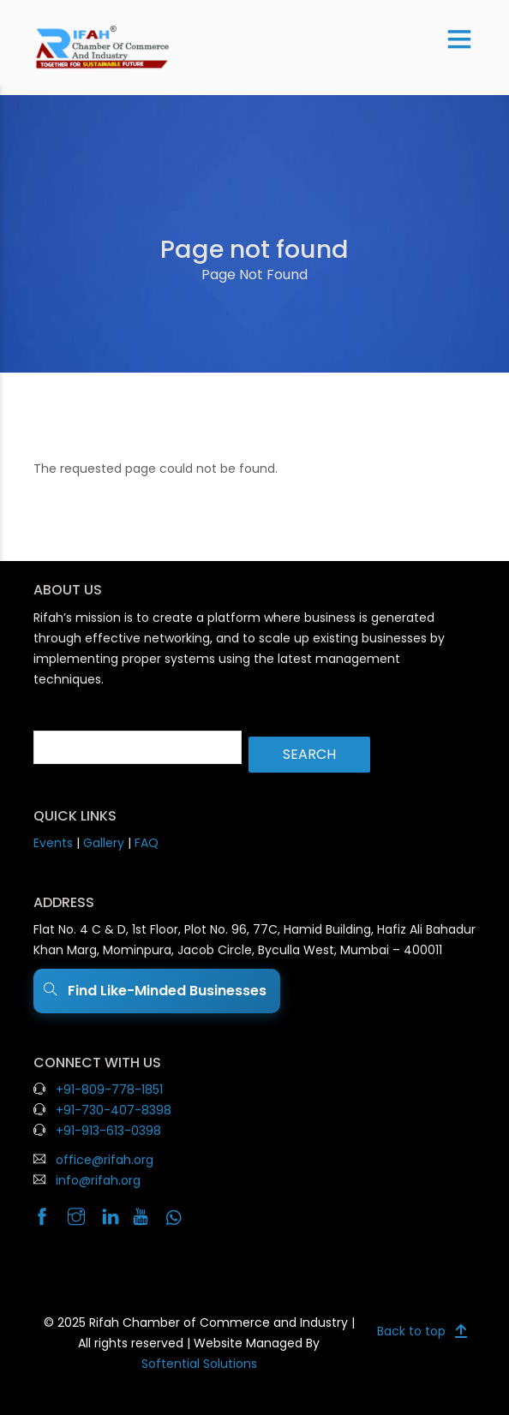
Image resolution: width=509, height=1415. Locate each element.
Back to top (411, 1331)
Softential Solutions (199, 1363)
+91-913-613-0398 (108, 1130)
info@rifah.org (98, 1180)
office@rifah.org (104, 1159)
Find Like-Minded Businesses (157, 991)
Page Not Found (254, 274)
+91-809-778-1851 (109, 1089)
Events (53, 842)
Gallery (103, 842)
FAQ (147, 842)
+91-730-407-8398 (113, 1110)
